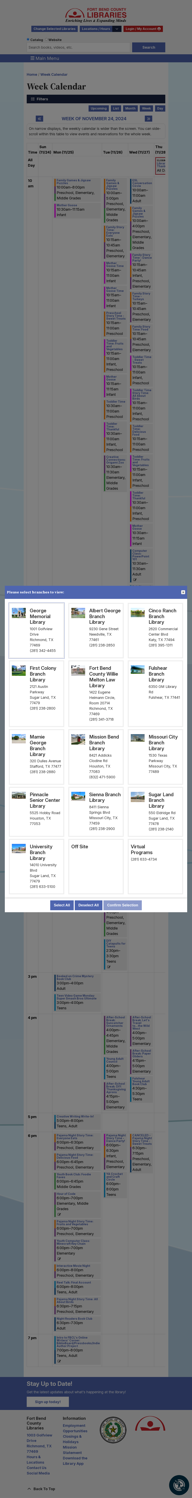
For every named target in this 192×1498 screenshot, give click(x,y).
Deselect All (88, 905)
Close (183, 592)
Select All (62, 905)
